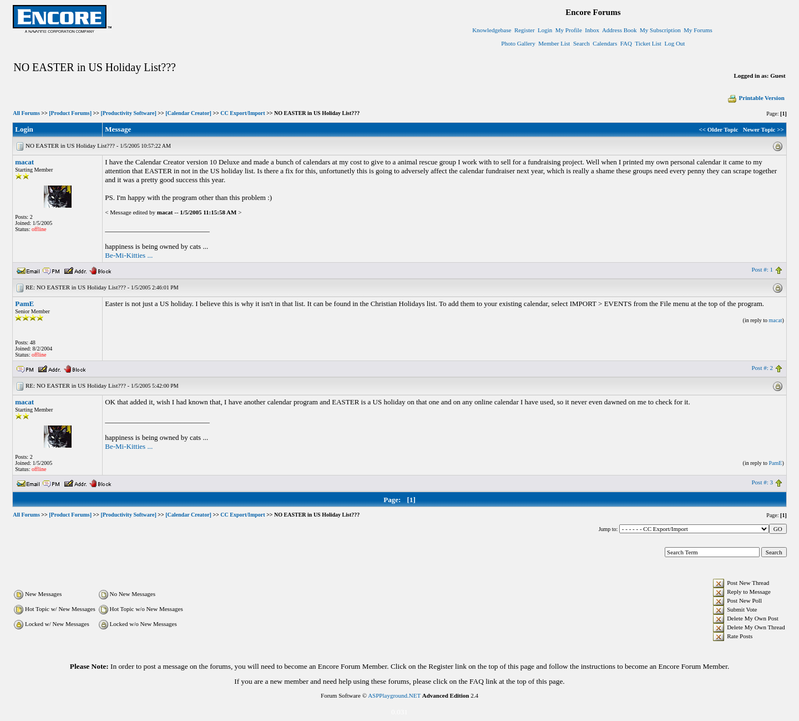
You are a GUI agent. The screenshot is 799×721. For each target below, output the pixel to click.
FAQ (626, 43)
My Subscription (660, 30)
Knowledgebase (491, 30)
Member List (554, 43)
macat (24, 162)
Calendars (605, 43)
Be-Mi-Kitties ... (129, 255)
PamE (24, 303)
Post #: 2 (762, 367)
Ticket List (648, 43)
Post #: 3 (762, 482)
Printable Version (756, 97)
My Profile (568, 30)
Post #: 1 (762, 269)
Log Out (674, 43)
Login (545, 30)
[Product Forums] (70, 113)
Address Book (619, 30)
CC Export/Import (242, 113)
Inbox (592, 30)
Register (524, 30)
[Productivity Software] (128, 113)
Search (581, 43)
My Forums (698, 30)
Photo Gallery (518, 43)
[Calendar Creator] (188, 113)
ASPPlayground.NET (394, 695)
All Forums (26, 113)
